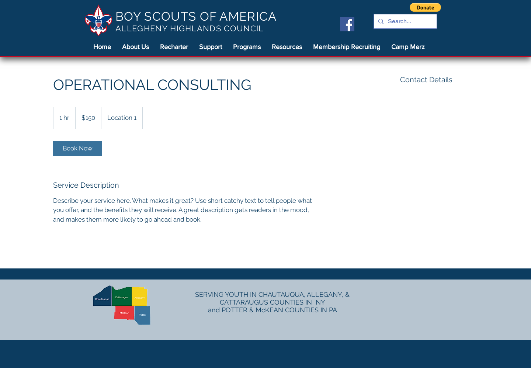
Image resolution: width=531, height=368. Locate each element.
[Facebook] (347, 24)
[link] (77, 148)
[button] (425, 7)
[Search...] (404, 21)
